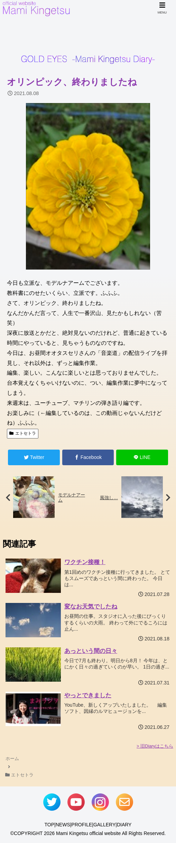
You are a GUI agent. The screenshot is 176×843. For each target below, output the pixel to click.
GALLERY (104, 824)
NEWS (63, 824)
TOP (50, 824)
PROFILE (81, 824)
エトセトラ (22, 433)
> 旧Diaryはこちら (155, 746)
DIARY (124, 824)
